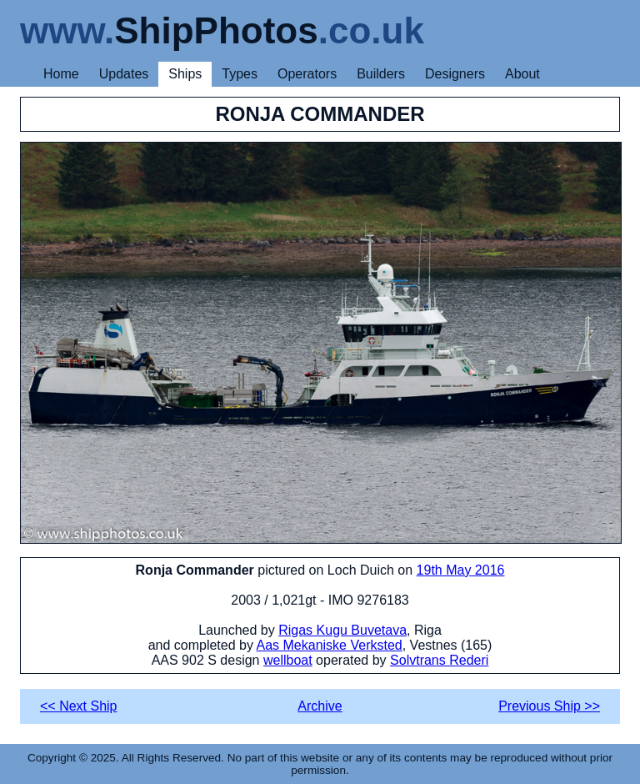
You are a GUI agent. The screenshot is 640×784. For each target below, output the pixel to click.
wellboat (287, 660)
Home (61, 74)
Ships (185, 74)
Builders (381, 74)
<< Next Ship (79, 706)
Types (240, 74)
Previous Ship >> (549, 706)
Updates (124, 74)
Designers (455, 74)
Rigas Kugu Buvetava (342, 630)
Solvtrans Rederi (439, 660)
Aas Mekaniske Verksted (329, 645)
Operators (307, 74)
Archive (320, 706)
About (522, 74)
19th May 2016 (461, 570)
